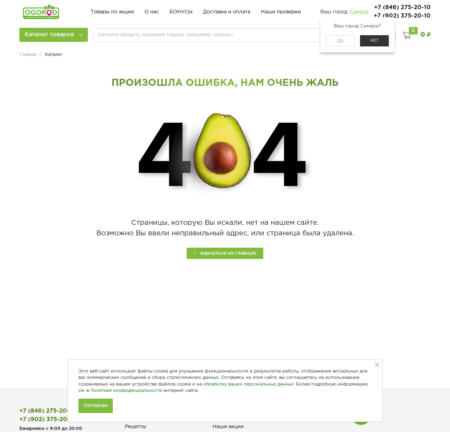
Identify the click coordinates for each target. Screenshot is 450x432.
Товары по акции (112, 12)
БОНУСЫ (181, 12)
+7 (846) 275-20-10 (402, 7)
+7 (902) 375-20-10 (402, 16)
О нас (151, 12)
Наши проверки (281, 12)
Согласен (96, 406)
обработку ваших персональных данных (248, 384)
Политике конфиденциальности (126, 391)
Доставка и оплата (226, 12)
